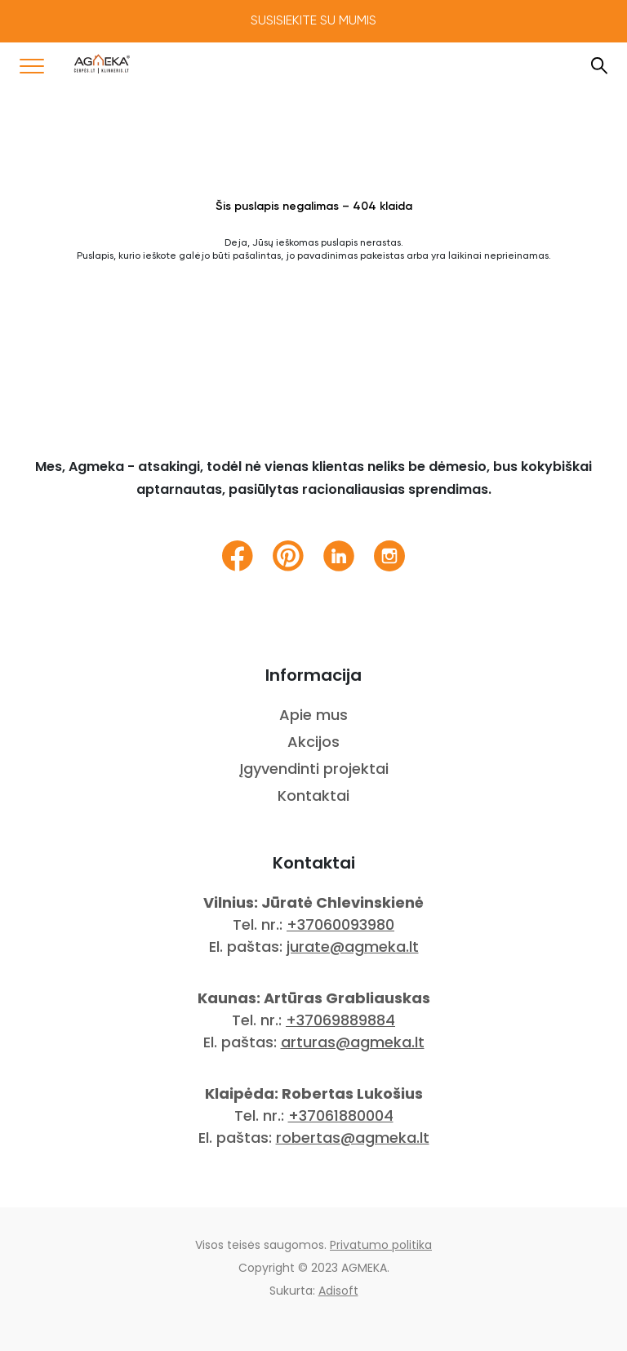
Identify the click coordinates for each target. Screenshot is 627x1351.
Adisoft (338, 1290)
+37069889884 (340, 1020)
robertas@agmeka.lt (352, 1137)
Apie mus (313, 714)
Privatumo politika (381, 1245)
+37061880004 (341, 1115)
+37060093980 (340, 924)
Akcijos (313, 741)
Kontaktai (313, 795)
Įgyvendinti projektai (314, 768)
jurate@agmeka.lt (353, 946)
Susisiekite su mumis (313, 21)
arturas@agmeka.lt (353, 1042)
